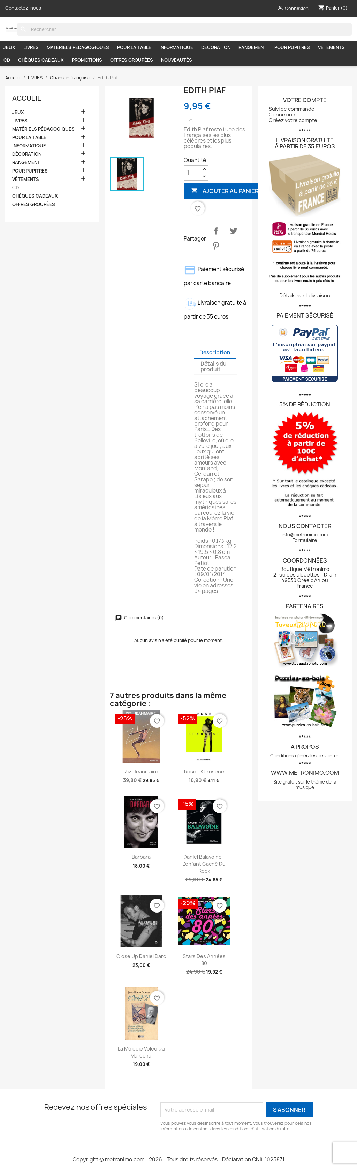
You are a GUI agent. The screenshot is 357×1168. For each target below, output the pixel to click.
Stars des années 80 (204, 960)
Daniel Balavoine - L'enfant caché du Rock (204, 864)
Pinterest (216, 246)
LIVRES (31, 47)
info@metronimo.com (305, 535)
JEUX (9, 47)
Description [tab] (214, 352)
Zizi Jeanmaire (141, 771)
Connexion (282, 114)
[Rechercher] (184, 29)
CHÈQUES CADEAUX (41, 60)
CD (6, 60)
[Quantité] (192, 173)
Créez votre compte (293, 120)
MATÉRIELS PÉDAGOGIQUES (78, 47)
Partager (216, 231)
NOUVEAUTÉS (176, 60)
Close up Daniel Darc (141, 956)
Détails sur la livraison (304, 295)
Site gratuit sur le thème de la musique (304, 785)
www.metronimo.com (305, 773)
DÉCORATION (215, 47)
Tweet (234, 231)
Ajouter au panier (225, 191)
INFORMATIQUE (176, 47)
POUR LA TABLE (134, 47)
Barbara (141, 857)
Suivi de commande (291, 109)
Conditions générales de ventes (304, 756)
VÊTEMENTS (331, 47)
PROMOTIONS (87, 60)
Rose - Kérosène (204, 771)
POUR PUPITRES (292, 47)
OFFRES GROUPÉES (131, 60)
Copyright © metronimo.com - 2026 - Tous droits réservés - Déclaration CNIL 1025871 (178, 1159)
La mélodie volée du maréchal (141, 1052)
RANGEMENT (252, 47)
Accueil (26, 98)
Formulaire (304, 540)
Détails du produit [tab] (213, 366)
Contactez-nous (23, 8)
